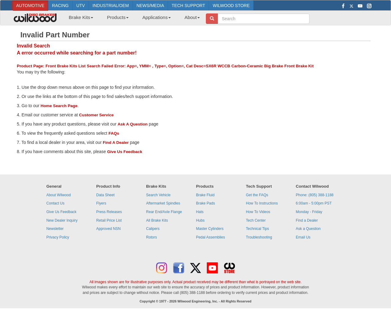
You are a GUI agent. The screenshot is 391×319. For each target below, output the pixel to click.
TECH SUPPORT (188, 5)
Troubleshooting (259, 237)
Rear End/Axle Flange (164, 212)
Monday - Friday (309, 212)
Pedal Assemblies (210, 237)
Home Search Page (59, 105)
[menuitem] (79, 19)
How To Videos (258, 212)
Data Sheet (105, 195)
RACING (60, 5)
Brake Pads (205, 203)
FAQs (113, 133)
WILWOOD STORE (231, 5)
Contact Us (55, 203)
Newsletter (55, 229)
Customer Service (96, 115)
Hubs (200, 220)
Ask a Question (308, 229)
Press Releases (109, 212)
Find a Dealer (307, 220)
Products (118, 17)
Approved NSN (108, 229)
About (192, 17)
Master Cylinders (210, 229)
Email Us (303, 237)
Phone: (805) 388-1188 (314, 195)
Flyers (101, 203)
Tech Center (256, 220)
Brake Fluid (205, 195)
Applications (156, 17)
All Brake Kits (157, 220)
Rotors (151, 237)
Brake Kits (81, 17)
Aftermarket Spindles (163, 203)
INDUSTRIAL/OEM (111, 5)
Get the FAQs (257, 195)
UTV (80, 5)
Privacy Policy (57, 237)
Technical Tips (257, 229)
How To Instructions (262, 203)
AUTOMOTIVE (30, 5)
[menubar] (132, 19)
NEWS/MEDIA (150, 5)
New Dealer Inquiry (62, 220)
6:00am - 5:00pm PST (313, 203)
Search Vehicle (158, 195)
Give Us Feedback (124, 151)
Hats (200, 212)
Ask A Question (133, 124)
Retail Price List (109, 220)
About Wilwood (58, 195)
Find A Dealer (116, 142)
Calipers (152, 229)
